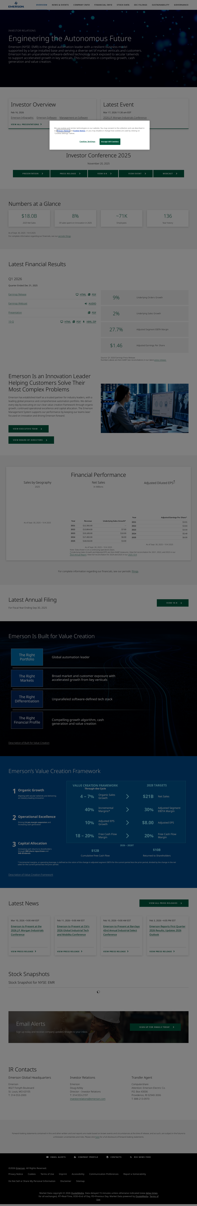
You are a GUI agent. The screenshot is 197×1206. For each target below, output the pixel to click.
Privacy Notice (63, 131)
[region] (100, 135)
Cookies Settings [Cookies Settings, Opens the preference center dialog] (87, 141)
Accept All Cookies (110, 141)
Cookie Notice (79, 131)
